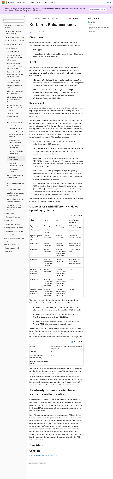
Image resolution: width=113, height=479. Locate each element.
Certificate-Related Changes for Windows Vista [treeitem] (15, 194)
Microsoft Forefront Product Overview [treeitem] (15, 185)
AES (90, 24)
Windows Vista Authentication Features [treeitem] (16, 127)
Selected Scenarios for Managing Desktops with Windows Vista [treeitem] (14, 57)
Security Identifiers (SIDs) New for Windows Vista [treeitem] (15, 200)
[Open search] (104, 2)
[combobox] (13, 21)
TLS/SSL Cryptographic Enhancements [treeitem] (16, 152)
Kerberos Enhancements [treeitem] (13, 158)
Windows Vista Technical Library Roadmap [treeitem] (13, 32)
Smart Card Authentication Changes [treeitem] (16, 164)
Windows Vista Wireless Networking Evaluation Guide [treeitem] (14, 99)
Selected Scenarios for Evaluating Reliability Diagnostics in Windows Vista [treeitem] (14, 84)
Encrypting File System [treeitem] (14, 189)
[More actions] (82, 18)
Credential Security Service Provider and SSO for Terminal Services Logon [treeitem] (15, 144)
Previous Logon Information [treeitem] (13, 170)
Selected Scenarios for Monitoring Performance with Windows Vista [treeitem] (14, 66)
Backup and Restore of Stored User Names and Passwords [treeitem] (16, 134)
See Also (92, 31)
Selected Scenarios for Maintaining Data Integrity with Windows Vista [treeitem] (15, 74)
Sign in (108, 2)
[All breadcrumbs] (31, 18)
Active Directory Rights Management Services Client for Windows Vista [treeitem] (14, 207)
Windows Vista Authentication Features (47, 18)
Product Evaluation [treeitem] (13, 51)
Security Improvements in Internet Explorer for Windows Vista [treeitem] (15, 177)
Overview (92, 22)
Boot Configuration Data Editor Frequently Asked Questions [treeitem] (14, 108)
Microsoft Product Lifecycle (57, 9)
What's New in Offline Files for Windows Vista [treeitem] (15, 115)
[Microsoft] (3, 2)
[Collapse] (24, 17)
